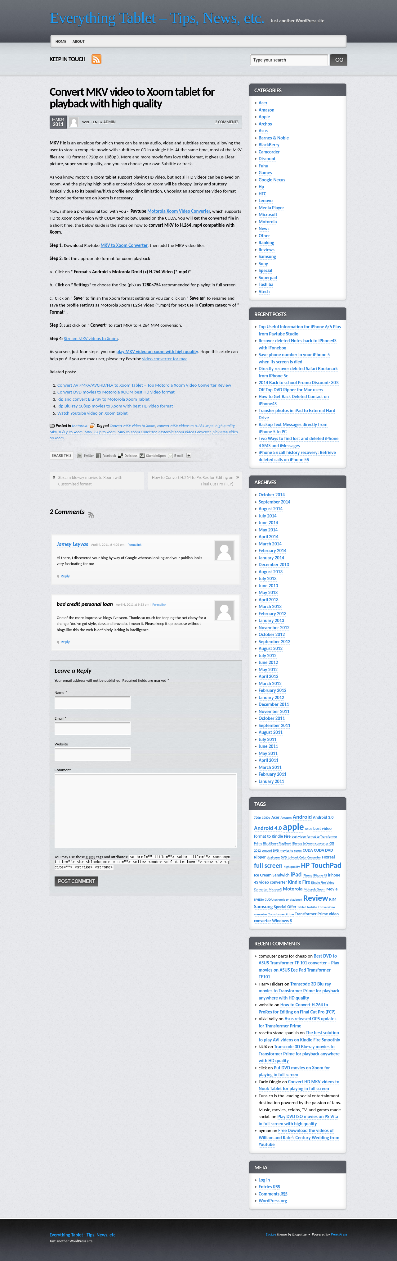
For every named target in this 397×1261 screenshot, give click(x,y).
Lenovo (266, 200)
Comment (63, 769)
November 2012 (274, 627)
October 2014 (272, 495)
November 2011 (274, 711)
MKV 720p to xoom (99, 432)
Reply (65, 576)
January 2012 (271, 697)
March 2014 (270, 544)
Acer (263, 103)
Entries (269, 1187)
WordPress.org (273, 1201)
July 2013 (268, 578)
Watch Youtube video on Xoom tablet (92, 413)
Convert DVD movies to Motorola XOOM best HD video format (116, 392)
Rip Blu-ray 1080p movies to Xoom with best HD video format (115, 406)
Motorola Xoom (314, 889)
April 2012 (269, 676)
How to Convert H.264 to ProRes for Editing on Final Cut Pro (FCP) (192, 481)
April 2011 (269, 760)
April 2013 (269, 600)
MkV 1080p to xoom (66, 432)
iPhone (307, 875)
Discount (267, 159)
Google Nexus (272, 180)
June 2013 (268, 586)
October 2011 (272, 718)
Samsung (267, 256)
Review (315, 898)
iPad (296, 874)
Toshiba (266, 284)
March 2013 (270, 606)
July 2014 (268, 516)
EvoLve (271, 1234)
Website (61, 744)
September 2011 (274, 725)
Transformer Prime (281, 914)
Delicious (131, 456)
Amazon (266, 110)
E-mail (178, 456)
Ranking (266, 242)
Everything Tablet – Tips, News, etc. (157, 17)
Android (302, 816)
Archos (265, 124)
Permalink (134, 545)
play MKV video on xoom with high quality (157, 351)
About (79, 41)
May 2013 (268, 592)
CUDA (308, 850)
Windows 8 (282, 920)
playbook (296, 900)
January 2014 (271, 558)
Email (59, 718)
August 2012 (271, 648)
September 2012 (274, 641)
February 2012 (272, 690)
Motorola (79, 425)
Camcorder (269, 152)
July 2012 (268, 655)
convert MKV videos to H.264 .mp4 (185, 425)
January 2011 (271, 781)
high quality (225, 425)
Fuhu (263, 166)
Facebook (109, 456)
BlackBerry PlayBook (277, 843)
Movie (331, 889)
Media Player (271, 208)
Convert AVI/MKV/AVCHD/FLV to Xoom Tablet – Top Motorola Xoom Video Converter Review (144, 385)
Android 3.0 (323, 817)
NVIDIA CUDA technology (271, 900)
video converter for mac (164, 359)
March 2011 (270, 767)
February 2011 (272, 774)
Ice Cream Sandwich (271, 875)
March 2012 (270, 683)
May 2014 (268, 530)
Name (59, 692)
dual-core (273, 857)
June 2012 (268, 662)
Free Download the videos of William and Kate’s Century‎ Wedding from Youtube (299, 1137)
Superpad (268, 277)
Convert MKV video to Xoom (132, 425)
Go (339, 60)
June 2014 (268, 523)
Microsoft (268, 214)
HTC (262, 194)
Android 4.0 (268, 827)
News (264, 228)
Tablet (301, 907)
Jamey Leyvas (72, 544)
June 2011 (268, 746)
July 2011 (268, 739)
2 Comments (227, 122)
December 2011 (274, 704)
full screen (268, 865)
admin (109, 122)
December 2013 (274, 564)
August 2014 (271, 509)
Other (264, 236)
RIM (332, 899)
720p (257, 818)
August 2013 (271, 572)
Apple (264, 117)
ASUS (308, 829)
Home (61, 41)
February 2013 (272, 614)
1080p (266, 818)
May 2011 (268, 753)
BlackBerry (269, 145)
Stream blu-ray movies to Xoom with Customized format (90, 481)
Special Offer (285, 906)
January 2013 (271, 620)
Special (265, 270)
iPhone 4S (320, 875)
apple (293, 826)
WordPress (339, 1234)
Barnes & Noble (274, 138)
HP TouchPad (321, 865)
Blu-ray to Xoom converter (310, 843)
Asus (263, 131)
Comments (273, 1194)
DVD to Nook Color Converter (301, 857)
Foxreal (328, 857)
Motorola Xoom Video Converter (178, 211)
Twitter (89, 456)
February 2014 (272, 550)
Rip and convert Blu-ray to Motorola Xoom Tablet (103, 399)
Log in (264, 1180)
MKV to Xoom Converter (123, 245)
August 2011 (271, 732)
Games (265, 172)
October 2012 (272, 634)
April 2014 (269, 536)
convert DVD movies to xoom (281, 851)
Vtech (264, 291)
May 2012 (268, 669)
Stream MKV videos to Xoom (91, 338)
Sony (263, 263)
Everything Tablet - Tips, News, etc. (83, 1235)
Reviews (266, 250)
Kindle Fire (299, 882)
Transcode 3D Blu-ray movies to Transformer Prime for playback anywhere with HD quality (299, 991)
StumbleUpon (156, 456)
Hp (261, 186)
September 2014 (274, 502)
